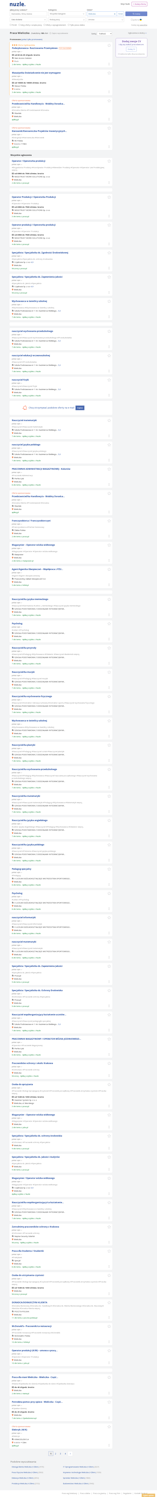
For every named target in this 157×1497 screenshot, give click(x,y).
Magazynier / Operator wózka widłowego (33, 1178)
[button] (109, 45)
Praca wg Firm (114, 1493)
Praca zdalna (85, 1493)
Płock (16, 61)
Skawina (17, 144)
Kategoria (52, 10)
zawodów (143, 25)
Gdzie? (90, 10)
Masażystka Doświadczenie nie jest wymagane (36, 72)
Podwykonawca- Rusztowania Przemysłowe (35, 48)
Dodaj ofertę (139, 4)
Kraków (17, 89)
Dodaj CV (131, 49)
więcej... (15, 170)
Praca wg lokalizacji (69, 1493)
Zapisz (80, 408)
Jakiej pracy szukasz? (18, 10)
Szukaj (137, 14)
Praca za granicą (99, 1493)
